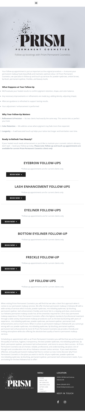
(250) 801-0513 (65, 385)
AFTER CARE (44, 388)
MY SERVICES (44, 383)
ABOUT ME (43, 381)
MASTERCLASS (45, 386)
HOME (42, 379)
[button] (36, 3)
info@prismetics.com (67, 388)
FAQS (41, 390)
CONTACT (43, 392)
